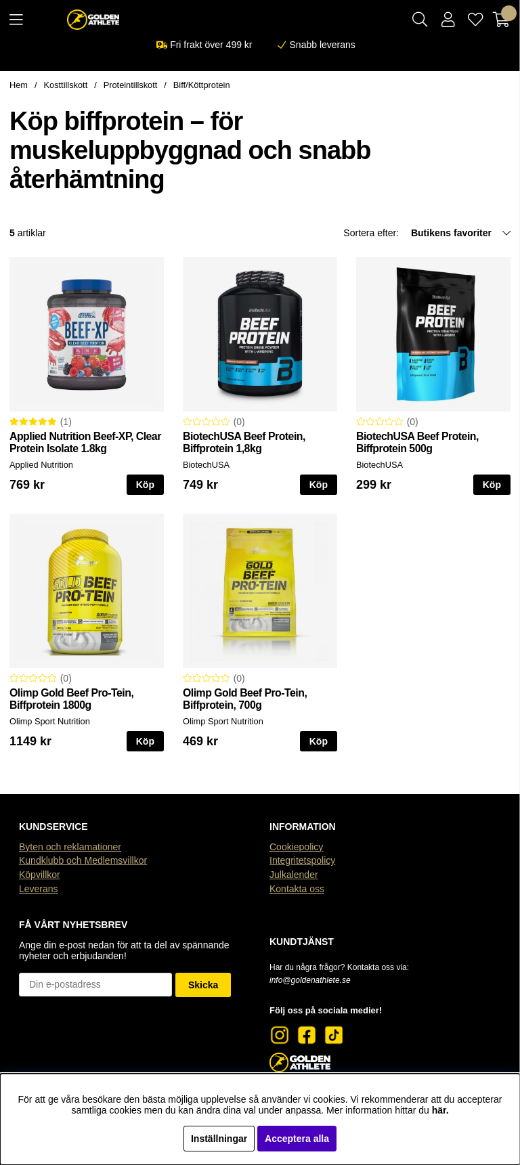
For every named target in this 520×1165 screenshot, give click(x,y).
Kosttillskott (66, 85)
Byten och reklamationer (70, 846)
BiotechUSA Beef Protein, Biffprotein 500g (417, 442)
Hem (18, 85)
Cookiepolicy (296, 846)
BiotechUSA (206, 465)
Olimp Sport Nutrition (49, 721)
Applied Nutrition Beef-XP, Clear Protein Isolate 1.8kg (85, 442)
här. (440, 1110)
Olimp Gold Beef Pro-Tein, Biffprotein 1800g (71, 699)
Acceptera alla (297, 1138)
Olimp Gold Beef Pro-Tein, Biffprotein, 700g (245, 699)
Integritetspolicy (302, 860)
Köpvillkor (39, 874)
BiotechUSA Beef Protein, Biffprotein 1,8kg (244, 442)
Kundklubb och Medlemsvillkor (83, 860)
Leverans (38, 888)
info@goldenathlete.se (310, 980)
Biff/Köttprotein (201, 85)
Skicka (203, 985)
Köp (145, 484)
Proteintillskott (131, 85)
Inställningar (219, 1138)
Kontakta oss (296, 888)
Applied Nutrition (41, 465)
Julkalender (293, 874)
